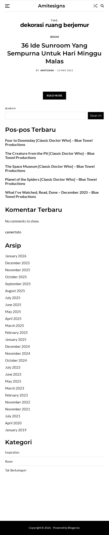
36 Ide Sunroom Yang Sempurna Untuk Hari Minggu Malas (54, 53)
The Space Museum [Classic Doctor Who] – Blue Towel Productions (50, 168)
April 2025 (13, 318)
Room (54, 36)
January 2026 (15, 256)
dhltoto (10, 487)
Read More (54, 95)
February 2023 (16, 395)
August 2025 (15, 291)
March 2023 (14, 388)
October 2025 (16, 277)
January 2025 (15, 339)
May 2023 (13, 381)
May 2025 (13, 311)
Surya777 (12, 510)
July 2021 (12, 416)
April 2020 (13, 423)
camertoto (13, 232)
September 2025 (18, 284)
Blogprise (74, 527)
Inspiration (12, 452)
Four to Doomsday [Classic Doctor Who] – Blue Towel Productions (49, 142)
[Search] (102, 5)
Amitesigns (51, 5)
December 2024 (17, 346)
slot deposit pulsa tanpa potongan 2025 (62, 498)
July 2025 (12, 298)
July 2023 (12, 367)
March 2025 (14, 325)
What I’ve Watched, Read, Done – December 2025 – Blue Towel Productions (52, 194)
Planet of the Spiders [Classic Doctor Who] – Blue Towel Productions (51, 181)
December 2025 (17, 263)
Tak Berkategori (15, 470)
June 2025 (13, 305)
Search (10, 108)
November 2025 (17, 270)
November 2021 (17, 409)
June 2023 (13, 374)
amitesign (47, 70)
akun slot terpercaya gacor (70, 487)
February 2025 (16, 332)
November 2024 (17, 353)
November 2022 (17, 402)
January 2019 (15, 430)
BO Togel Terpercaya (33, 487)
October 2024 (16, 360)
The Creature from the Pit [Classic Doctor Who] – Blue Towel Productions (50, 155)
